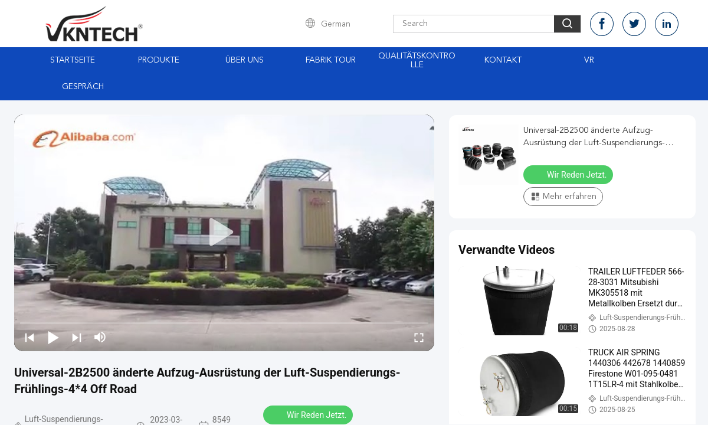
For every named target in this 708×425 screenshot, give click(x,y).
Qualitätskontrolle (416, 60)
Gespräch (83, 87)
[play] (224, 232)
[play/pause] (53, 337)
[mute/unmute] (100, 337)
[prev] (29, 337)
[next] (76, 337)
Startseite (72, 60)
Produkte (158, 60)
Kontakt (503, 60)
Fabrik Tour (331, 60)
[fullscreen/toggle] (419, 337)
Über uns (244, 60)
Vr (589, 60)
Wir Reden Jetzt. (309, 414)
